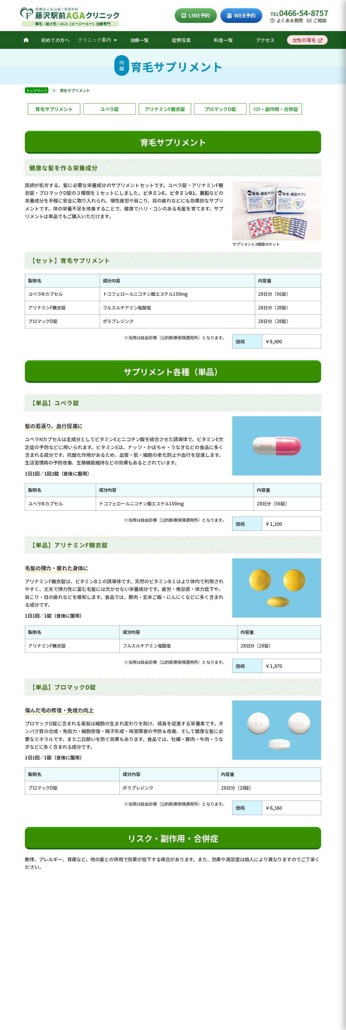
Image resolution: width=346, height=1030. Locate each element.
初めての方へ (55, 40)
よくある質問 (286, 20)
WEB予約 (241, 15)
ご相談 (316, 20)
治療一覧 (139, 40)
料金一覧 (223, 40)
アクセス (265, 40)
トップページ (36, 90)
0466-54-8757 (303, 12)
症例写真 (181, 40)
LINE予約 (196, 15)
